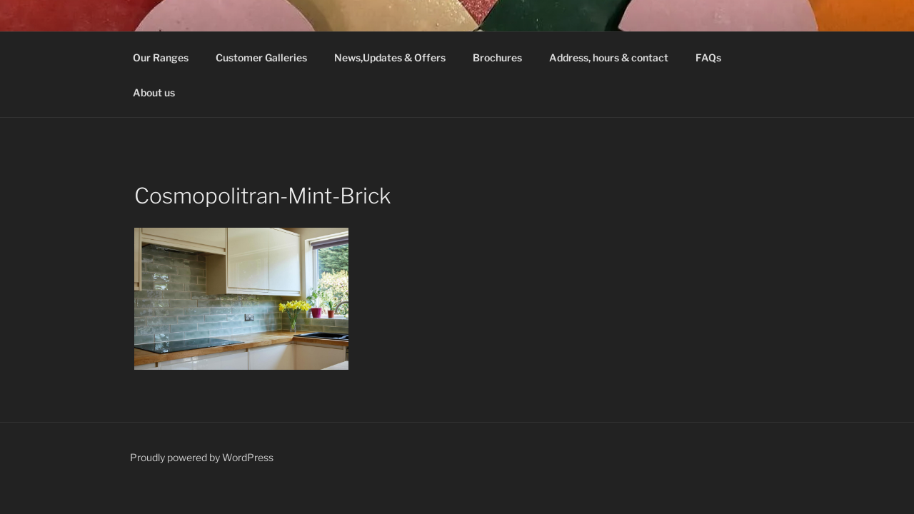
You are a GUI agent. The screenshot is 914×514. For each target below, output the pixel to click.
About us (154, 92)
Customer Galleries (261, 57)
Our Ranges (161, 57)
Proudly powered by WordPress (201, 457)
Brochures (497, 57)
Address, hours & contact (608, 57)
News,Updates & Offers (390, 57)
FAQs (708, 57)
